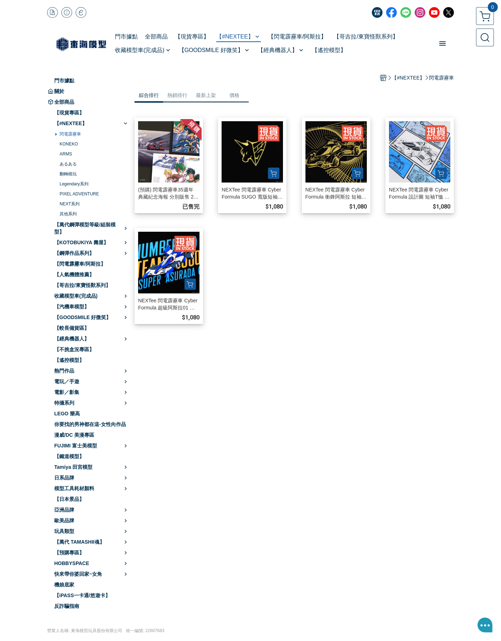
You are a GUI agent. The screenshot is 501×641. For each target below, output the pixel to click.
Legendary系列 (74, 183)
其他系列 (68, 213)
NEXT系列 (70, 203)
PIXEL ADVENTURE (79, 193)
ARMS (66, 154)
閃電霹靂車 (70, 134)
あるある (68, 163)
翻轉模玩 (68, 173)
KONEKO (69, 144)
